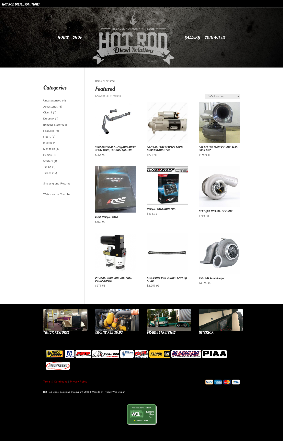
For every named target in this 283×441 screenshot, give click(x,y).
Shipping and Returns (56, 184)
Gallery (192, 37)
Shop (77, 37)
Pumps (47, 155)
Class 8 (48, 113)
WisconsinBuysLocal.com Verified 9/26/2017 (141, 414)
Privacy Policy (78, 382)
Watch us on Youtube (56, 194)
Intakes (48, 143)
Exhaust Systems (54, 125)
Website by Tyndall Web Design (108, 392)
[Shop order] (222, 96)
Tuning (47, 167)
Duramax (49, 119)
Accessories (51, 107)
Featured (49, 131)
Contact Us (215, 37)
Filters (47, 137)
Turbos (47, 173)
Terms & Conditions (55, 382)
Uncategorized (52, 101)
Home (63, 37)
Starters (48, 161)
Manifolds (49, 149)
